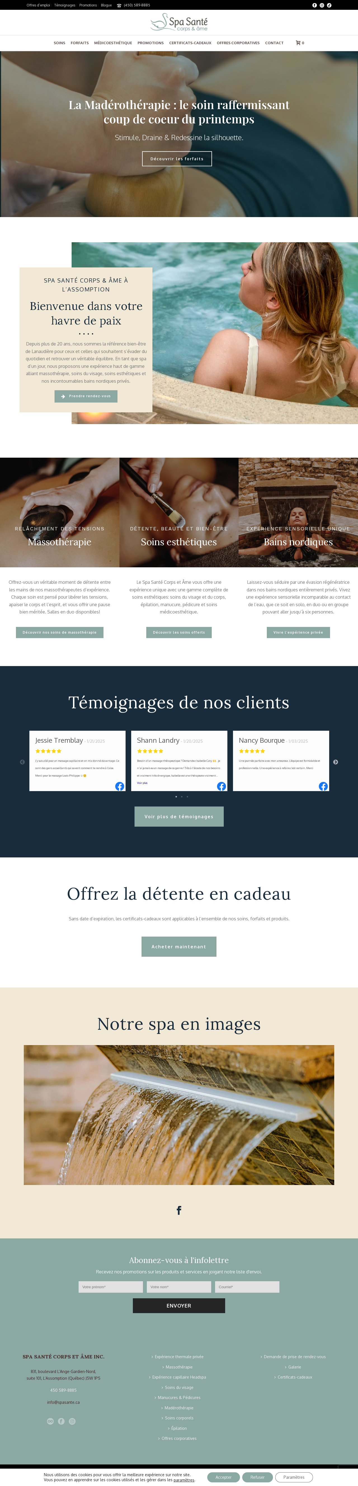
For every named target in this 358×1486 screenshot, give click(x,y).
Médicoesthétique (113, 43)
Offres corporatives (238, 43)
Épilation (177, 1428)
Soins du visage (178, 1387)
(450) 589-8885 (137, 5)
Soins (59, 43)
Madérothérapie (177, 1407)
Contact (274, 43)
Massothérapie (177, 1367)
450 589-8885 (63, 1390)
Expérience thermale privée (178, 1356)
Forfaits (80, 43)
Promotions (151, 43)
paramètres (184, 1480)
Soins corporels (178, 1418)
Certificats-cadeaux (190, 43)
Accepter (224, 1477)
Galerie (293, 1367)
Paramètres (294, 1477)
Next (335, 762)
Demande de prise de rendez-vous (293, 1356)
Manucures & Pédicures (178, 1397)
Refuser (258, 1477)
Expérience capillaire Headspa (177, 1377)
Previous (22, 762)
